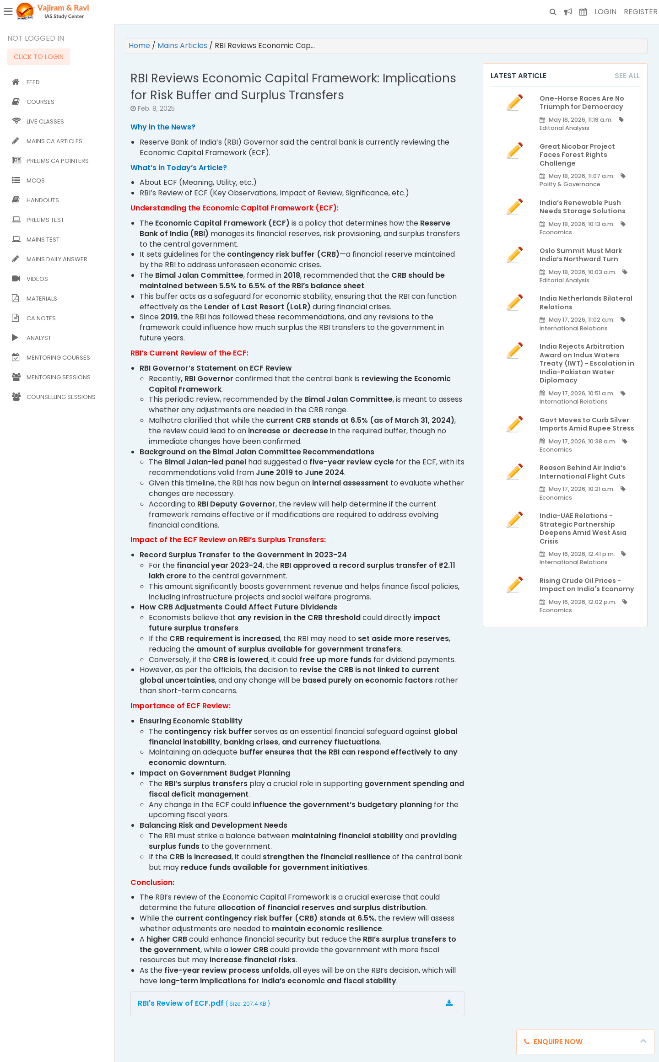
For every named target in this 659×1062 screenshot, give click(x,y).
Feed (26, 82)
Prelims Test (38, 220)
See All (627, 76)
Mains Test (35, 239)
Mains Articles (183, 45)
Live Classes (38, 121)
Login (605, 11)
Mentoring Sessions (51, 377)
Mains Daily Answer (49, 259)
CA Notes (34, 318)
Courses (33, 101)
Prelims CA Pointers (50, 160)
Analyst (31, 338)
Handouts (35, 200)
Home (140, 45)
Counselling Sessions (54, 397)
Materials (34, 298)
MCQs (28, 180)
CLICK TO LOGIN (39, 56)
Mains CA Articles (47, 141)
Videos (30, 279)
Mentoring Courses (51, 357)
